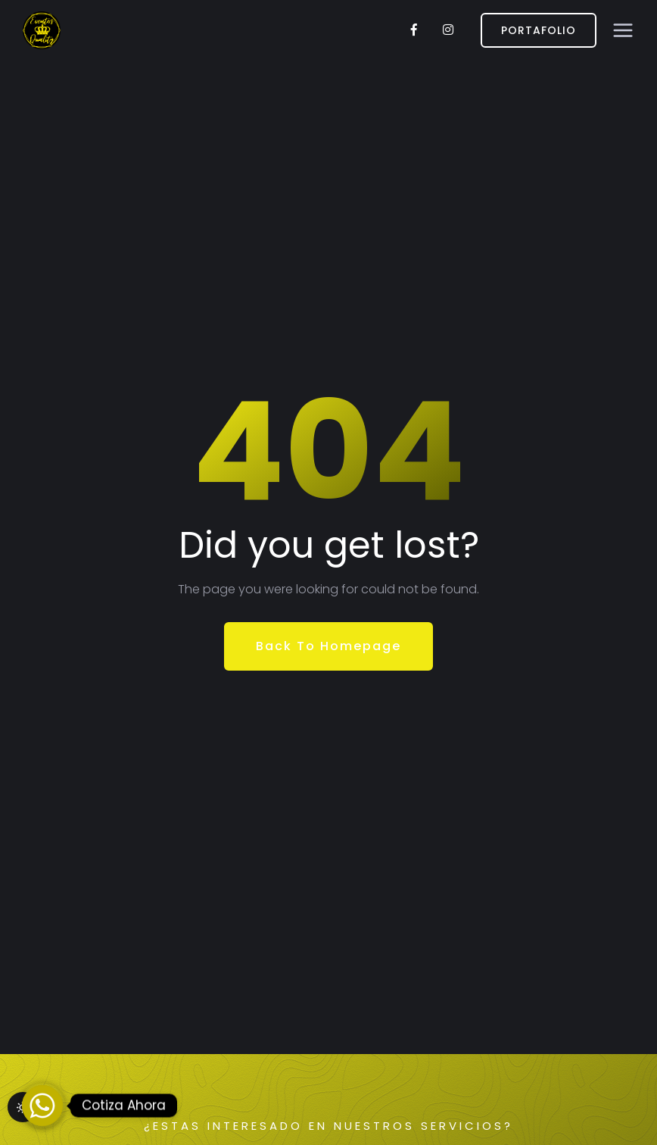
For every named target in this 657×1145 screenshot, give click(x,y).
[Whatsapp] (42, 1105)
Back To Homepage (328, 646)
